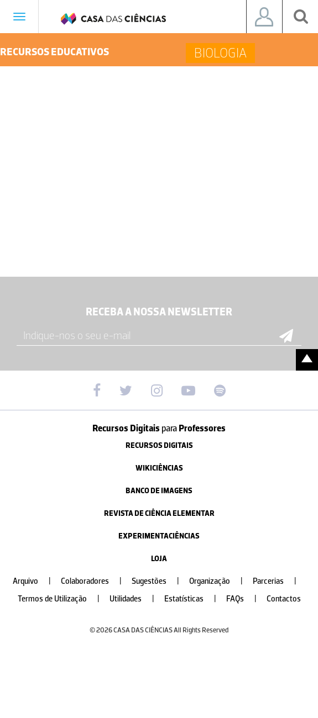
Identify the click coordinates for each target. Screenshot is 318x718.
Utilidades (136, 599)
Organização (220, 581)
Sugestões (160, 581)
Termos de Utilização (63, 599)
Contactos (284, 599)
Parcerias (279, 581)
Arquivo (36, 581)
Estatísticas (194, 599)
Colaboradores (96, 581)
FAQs (245, 599)
